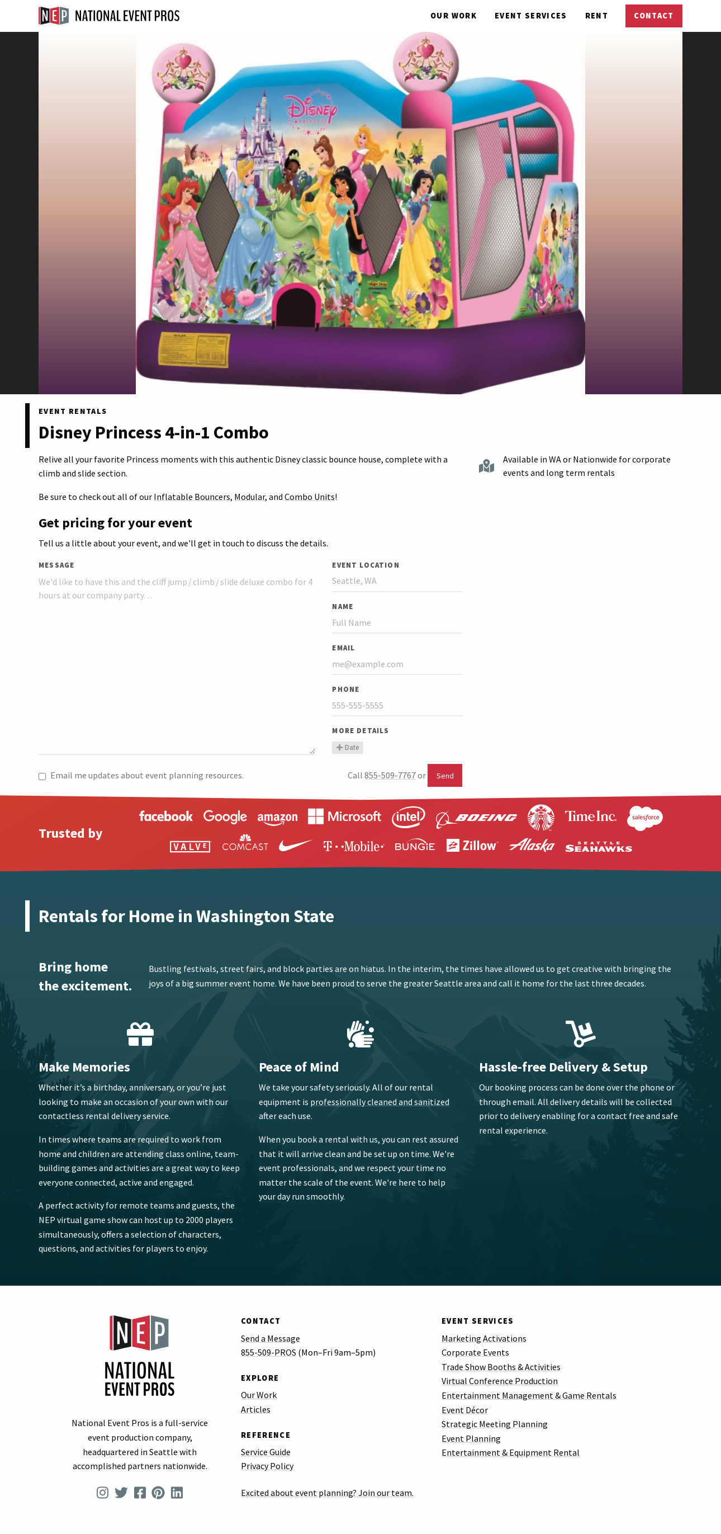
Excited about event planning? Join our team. (327, 1492)
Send (445, 776)
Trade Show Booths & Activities (501, 1366)
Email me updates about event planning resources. (141, 775)
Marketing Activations (484, 1338)
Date (347, 747)
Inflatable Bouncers (192, 496)
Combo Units (309, 496)
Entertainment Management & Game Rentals (529, 1395)
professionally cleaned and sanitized (379, 1101)
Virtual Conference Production (500, 1380)
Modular (249, 496)
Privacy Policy (267, 1465)
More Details (360, 730)
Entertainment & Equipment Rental (511, 1452)
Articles (256, 1409)
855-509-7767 (390, 775)
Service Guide (266, 1451)
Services (531, 16)
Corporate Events (475, 1352)
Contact (653, 16)
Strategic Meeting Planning (495, 1423)
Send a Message (270, 1338)
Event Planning (471, 1438)
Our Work (453, 16)
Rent (596, 16)
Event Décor (465, 1409)
